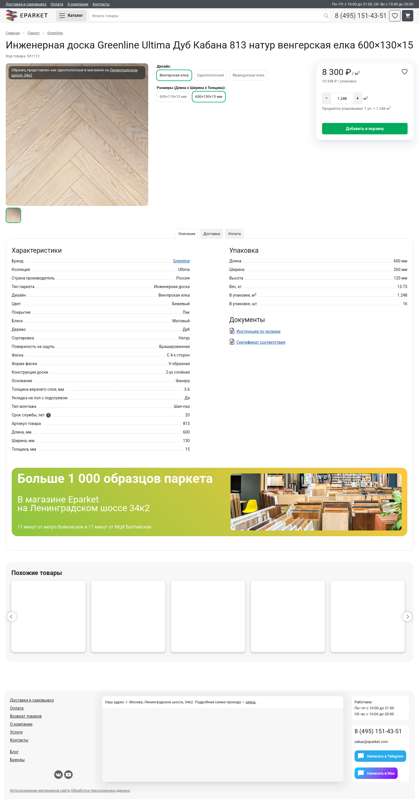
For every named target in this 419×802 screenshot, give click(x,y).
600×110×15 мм (173, 99)
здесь (251, 705)
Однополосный (210, 78)
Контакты (101, 4)
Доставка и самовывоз (26, 4)
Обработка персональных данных (100, 793)
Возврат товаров (26, 719)
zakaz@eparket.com (371, 744)
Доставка (211, 236)
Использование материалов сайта (40, 793)
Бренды (17, 762)
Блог (14, 754)
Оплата (57, 4)
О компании (78, 4)
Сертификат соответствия (260, 345)
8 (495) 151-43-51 (359, 17)
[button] (11, 619)
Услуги (16, 735)
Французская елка (248, 78)
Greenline (181, 264)
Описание (185, 236)
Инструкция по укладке (258, 334)
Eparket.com (31, 17)
